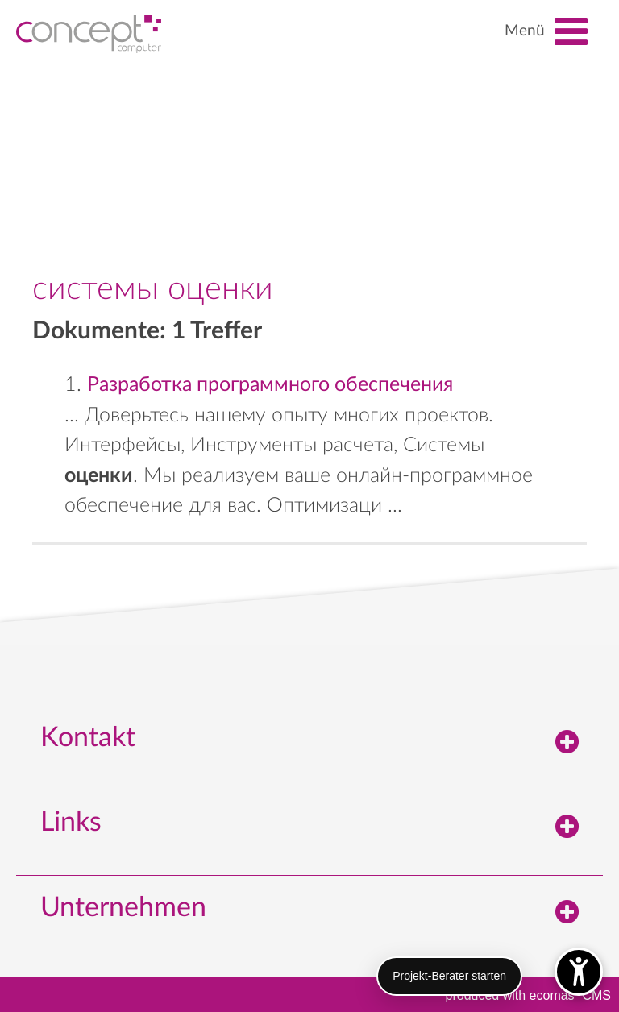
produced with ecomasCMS (528, 993)
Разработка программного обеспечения (270, 385)
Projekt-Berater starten (449, 975)
